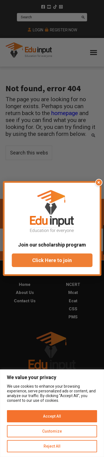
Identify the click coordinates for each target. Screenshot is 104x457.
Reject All (52, 446)
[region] (52, 413)
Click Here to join (52, 260)
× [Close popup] (98, 182)
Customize (52, 431)
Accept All (52, 416)
